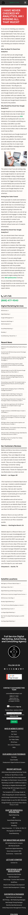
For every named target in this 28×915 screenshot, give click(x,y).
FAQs (14, 747)
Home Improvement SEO (14, 851)
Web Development (5, 324)
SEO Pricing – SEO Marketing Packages (14, 900)
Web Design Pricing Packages (14, 902)
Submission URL (14, 716)
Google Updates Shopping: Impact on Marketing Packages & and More (12, 389)
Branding (3, 332)
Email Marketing (14, 833)
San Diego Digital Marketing (7, 621)
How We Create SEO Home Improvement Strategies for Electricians (13, 352)
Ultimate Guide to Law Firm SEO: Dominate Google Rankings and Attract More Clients (13, 371)
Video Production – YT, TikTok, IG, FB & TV (14, 828)
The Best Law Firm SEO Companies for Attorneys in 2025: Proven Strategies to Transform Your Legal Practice (13, 417)
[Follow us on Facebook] (5, 669)
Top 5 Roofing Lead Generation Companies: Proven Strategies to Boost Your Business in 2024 (13, 399)
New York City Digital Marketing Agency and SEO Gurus (12, 616)
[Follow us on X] (7, 669)
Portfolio (14, 757)
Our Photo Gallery (14, 737)
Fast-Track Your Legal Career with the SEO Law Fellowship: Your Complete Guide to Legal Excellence (12, 406)
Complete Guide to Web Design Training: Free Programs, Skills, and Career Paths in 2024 (12, 394)
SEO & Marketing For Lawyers (14, 843)
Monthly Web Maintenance (14, 905)
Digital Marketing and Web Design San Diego (11, 590)
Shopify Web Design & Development (14, 885)
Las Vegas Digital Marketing (7, 612)
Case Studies (14, 760)
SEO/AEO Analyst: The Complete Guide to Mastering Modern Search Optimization (13, 428)
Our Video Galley (14, 739)
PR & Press (14, 742)
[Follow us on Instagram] (9, 669)
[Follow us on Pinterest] (23, 669)
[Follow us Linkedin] (21, 669)
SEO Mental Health (14, 846)
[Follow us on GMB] (14, 669)
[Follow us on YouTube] (16, 669)
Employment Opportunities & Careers (14, 762)
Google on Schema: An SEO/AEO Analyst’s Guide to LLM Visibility (13, 411)
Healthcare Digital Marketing (14, 848)
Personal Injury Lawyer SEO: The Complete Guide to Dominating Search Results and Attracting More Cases (13, 384)
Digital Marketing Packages (14, 897)
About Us (14, 731)
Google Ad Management (7, 317)
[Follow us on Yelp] (11, 669)
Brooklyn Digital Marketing (7, 601)
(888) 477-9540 (14, 2)
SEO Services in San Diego (7, 598)
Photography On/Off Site (14, 831)
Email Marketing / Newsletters (8, 336)
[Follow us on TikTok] (19, 669)
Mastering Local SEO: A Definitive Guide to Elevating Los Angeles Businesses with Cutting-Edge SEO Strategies (13, 359)
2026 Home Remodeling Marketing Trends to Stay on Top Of (14, 347)
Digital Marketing (5, 314)
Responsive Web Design (6, 321)
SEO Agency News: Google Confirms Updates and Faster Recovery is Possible (12, 423)
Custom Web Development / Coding (14, 887)
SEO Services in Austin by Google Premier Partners (13, 594)
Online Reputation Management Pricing (14, 907)
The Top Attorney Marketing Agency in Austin (12, 605)
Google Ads (14, 823)
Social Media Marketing (6, 328)
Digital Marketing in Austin (7, 608)
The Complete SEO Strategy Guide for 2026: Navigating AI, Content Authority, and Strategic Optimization (12, 365)
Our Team (14, 734)
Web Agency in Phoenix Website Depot (10, 583)
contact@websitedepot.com (14, 693)
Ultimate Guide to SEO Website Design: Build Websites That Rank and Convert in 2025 (14, 433)
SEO (14, 817)
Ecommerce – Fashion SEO (14, 853)
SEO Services (4, 310)
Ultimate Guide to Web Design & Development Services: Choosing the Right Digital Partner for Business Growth (12, 377)
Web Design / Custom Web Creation (14, 879)
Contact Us (14, 862)
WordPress (14, 882)
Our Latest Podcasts (14, 745)
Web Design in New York (6, 587)
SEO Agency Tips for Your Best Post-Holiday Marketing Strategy (11, 438)
